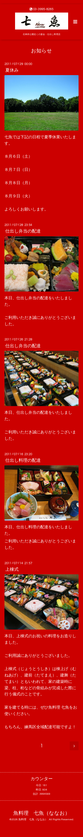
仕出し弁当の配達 (23, 231)
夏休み (12, 70)
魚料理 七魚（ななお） (41, 813)
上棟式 (12, 569)
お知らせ (41, 50)
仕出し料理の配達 (23, 460)
